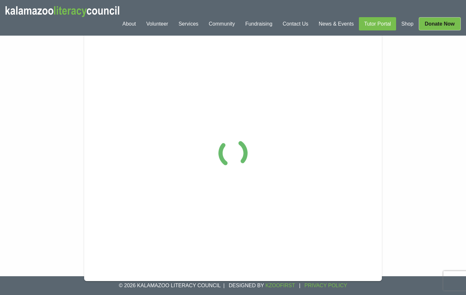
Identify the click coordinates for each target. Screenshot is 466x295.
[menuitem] (129, 23)
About (129, 24)
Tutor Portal (377, 24)
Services (188, 24)
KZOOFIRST (280, 285)
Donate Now (440, 24)
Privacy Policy (326, 285)
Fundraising (258, 24)
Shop (407, 24)
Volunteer (157, 24)
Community (222, 24)
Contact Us (295, 24)
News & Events (336, 24)
